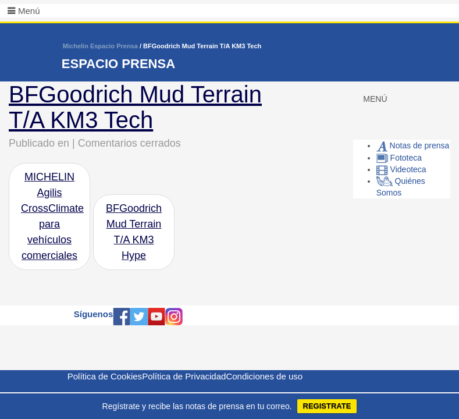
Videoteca (401, 169)
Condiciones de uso (264, 376)
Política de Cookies (104, 376)
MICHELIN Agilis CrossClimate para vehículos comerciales (52, 216)
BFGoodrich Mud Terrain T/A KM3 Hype (134, 232)
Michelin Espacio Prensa (100, 45)
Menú (29, 11)
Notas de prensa (413, 145)
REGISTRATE (327, 406)
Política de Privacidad (184, 376)
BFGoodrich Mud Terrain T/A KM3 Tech (135, 107)
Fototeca (399, 157)
